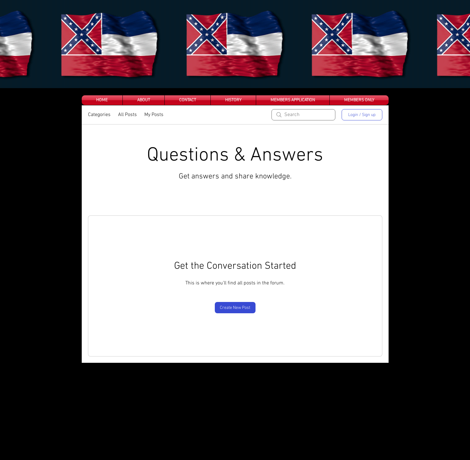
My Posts (153, 115)
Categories (99, 115)
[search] (303, 114)
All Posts (127, 115)
